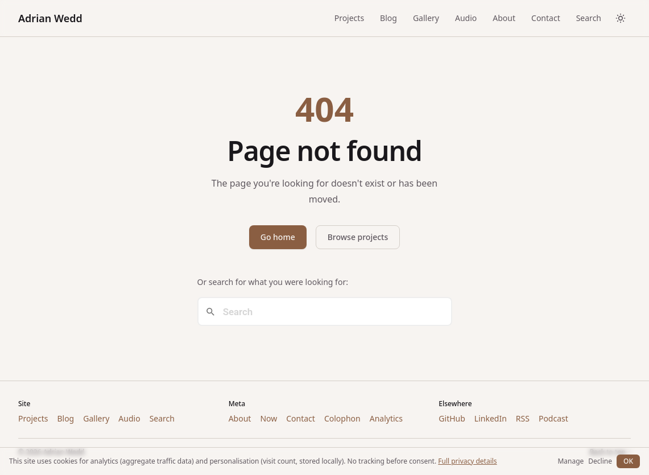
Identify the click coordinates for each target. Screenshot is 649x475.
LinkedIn (490, 418)
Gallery (426, 18)
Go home (278, 237)
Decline (600, 461)
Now (268, 418)
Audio (466, 18)
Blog (388, 18)
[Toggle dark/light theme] (620, 18)
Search (588, 18)
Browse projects (358, 237)
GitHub (452, 418)
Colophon (342, 418)
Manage (570, 461)
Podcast (553, 418)
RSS (523, 418)
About (504, 18)
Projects (349, 18)
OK (628, 461)
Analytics (386, 418)
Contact (545, 18)
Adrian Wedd (50, 18)
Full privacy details (467, 461)
